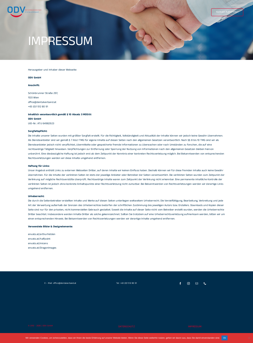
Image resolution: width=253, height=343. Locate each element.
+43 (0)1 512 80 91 (38, 106)
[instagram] (188, 283)
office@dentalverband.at (42, 102)
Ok (224, 338)
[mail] (197, 283)
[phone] (205, 283)
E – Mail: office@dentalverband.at (60, 283)
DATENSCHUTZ (126, 326)
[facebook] (180, 283)
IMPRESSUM (194, 326)
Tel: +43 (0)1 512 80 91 (126, 283)
